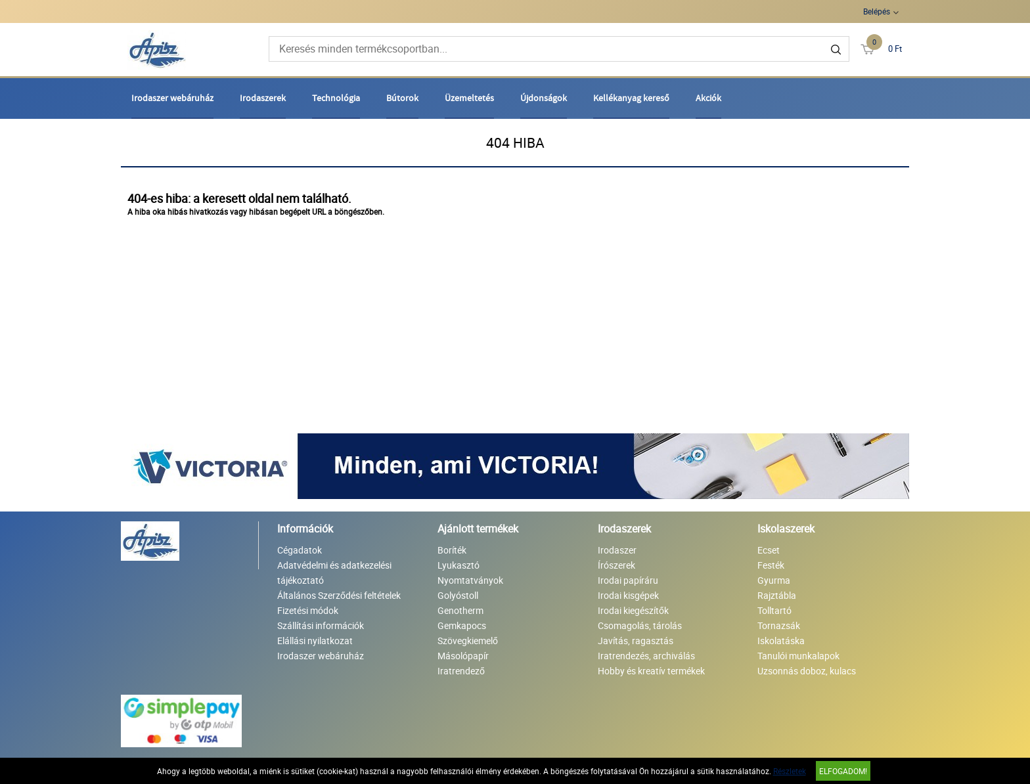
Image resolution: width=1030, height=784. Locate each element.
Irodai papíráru (628, 580)
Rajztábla (776, 595)
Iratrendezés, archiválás (646, 655)
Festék (770, 565)
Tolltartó (774, 610)
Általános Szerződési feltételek (339, 595)
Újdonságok (543, 98)
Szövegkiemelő (467, 640)
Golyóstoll (457, 595)
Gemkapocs (461, 625)
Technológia (336, 98)
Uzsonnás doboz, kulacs (806, 670)
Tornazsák (778, 625)
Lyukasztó (458, 565)
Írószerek (616, 565)
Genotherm (460, 610)
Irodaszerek (263, 98)
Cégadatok (299, 550)
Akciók (708, 98)
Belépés (876, 11)
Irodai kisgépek (628, 595)
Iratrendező (461, 670)
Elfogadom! (843, 771)
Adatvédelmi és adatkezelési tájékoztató (334, 572)
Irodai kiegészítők (633, 610)
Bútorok (402, 98)
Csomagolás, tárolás (640, 625)
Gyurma (773, 580)
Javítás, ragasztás (635, 640)
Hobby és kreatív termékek (651, 670)
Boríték (451, 550)
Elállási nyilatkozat (315, 640)
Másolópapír (463, 655)
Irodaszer (617, 550)
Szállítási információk (320, 625)
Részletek (789, 771)
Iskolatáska (781, 640)
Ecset (768, 550)
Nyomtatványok (470, 580)
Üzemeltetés (469, 98)
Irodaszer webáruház (172, 98)
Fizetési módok (307, 610)
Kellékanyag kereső (631, 98)
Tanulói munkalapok (798, 655)
